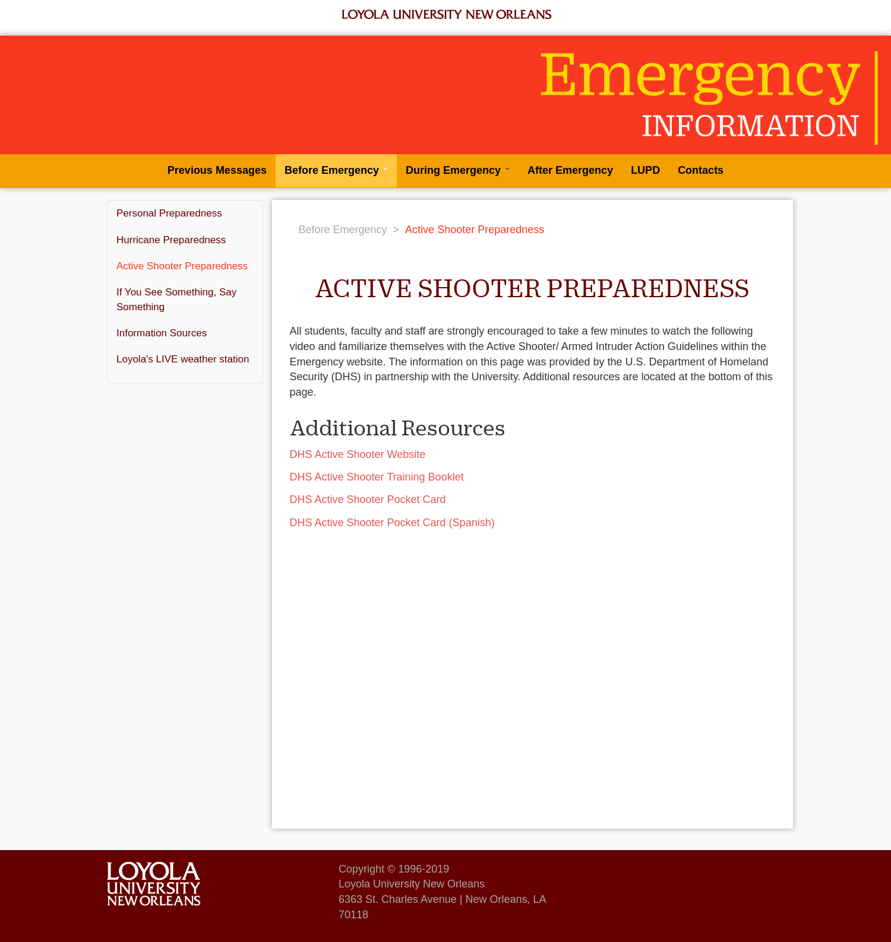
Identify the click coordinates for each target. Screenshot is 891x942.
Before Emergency (336, 170)
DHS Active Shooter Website (358, 454)
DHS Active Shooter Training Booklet (377, 477)
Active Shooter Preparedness (182, 266)
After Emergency (570, 170)
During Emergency (458, 170)
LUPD (645, 170)
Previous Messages (217, 170)
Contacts (700, 170)
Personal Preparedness (169, 213)
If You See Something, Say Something (176, 299)
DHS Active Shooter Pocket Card (368, 499)
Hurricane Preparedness (171, 240)
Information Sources (161, 333)
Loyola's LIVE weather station (182, 359)
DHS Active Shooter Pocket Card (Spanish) (392, 523)
